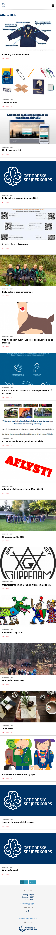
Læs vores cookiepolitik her (28, 918)
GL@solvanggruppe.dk (28, 904)
